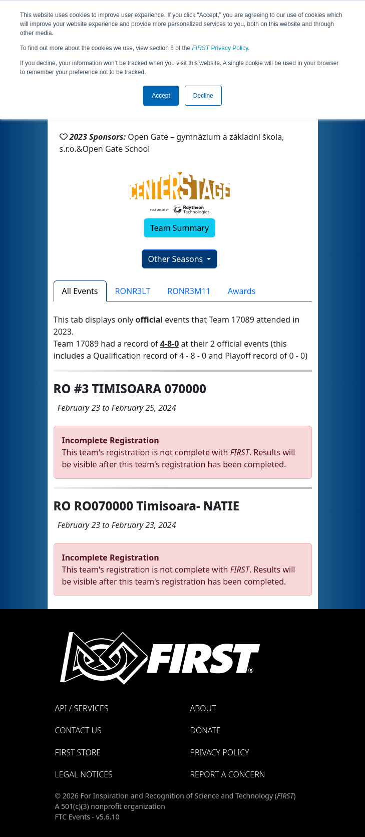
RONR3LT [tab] (133, 291)
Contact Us (78, 730)
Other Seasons (176, 258)
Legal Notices (84, 774)
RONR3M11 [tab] (189, 291)
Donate (205, 730)
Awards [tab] (242, 291)
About (203, 708)
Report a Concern (227, 774)
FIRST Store (78, 752)
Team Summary (179, 227)
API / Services (82, 708)
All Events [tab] (80, 291)
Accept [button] (161, 95)
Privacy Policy (220, 48)
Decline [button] (203, 95)
